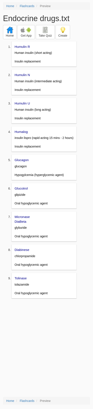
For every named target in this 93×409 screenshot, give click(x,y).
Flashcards (27, 6)
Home (10, 6)
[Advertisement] (46, 348)
